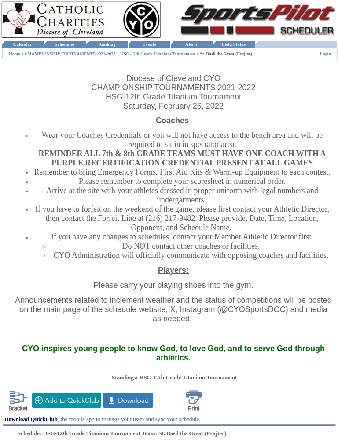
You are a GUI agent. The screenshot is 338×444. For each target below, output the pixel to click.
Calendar (22, 44)
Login (325, 53)
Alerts (191, 44)
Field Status (234, 44)
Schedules (64, 44)
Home (14, 53)
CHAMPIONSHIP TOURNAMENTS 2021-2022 (70, 53)
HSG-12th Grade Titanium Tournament (157, 53)
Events (149, 44)
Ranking (107, 44)
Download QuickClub (31, 419)
